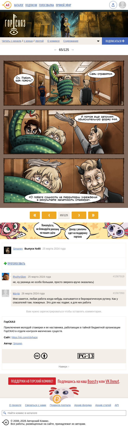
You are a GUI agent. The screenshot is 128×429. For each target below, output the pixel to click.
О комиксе (53, 40)
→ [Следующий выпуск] (72, 50)
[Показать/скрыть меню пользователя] (122, 5)
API (117, 405)
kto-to (16, 293)
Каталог (19, 5)
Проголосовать (16, 263)
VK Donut (112, 381)
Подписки (31, 5)
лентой (39, 40)
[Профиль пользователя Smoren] (7, 250)
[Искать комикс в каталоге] (4, 413)
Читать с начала (11, 40)
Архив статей (103, 405)
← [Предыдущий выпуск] (55, 50)
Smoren (17, 343)
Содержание (70, 40)
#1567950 (118, 292)
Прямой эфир (63, 5)
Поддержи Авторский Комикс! (32, 380)
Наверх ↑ (64, 366)
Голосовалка (46, 5)
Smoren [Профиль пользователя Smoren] (18, 248)
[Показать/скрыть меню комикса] (98, 41)
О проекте (15, 405)
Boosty (93, 381)
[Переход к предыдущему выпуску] (16, 131)
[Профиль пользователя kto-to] (6, 293)
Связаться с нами (35, 405)
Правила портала (60, 405)
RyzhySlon (19, 276)
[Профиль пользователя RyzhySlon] (6, 276)
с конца (28, 40)
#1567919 (118, 276)
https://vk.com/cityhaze (25, 337)
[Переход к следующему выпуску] (64, 131)
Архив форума (82, 405)
